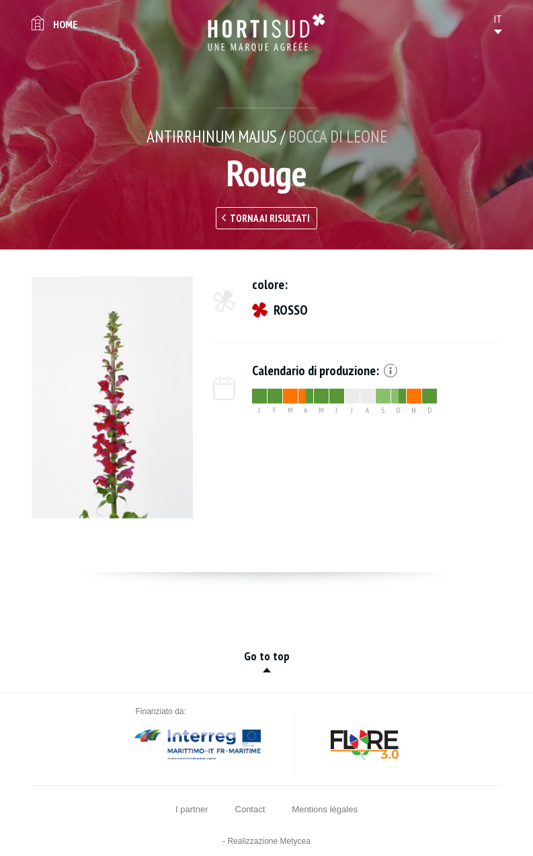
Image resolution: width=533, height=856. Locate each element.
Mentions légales (325, 809)
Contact (250, 809)
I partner (191, 809)
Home (65, 24)
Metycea (295, 841)
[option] (112, 397)
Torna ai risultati (270, 218)
